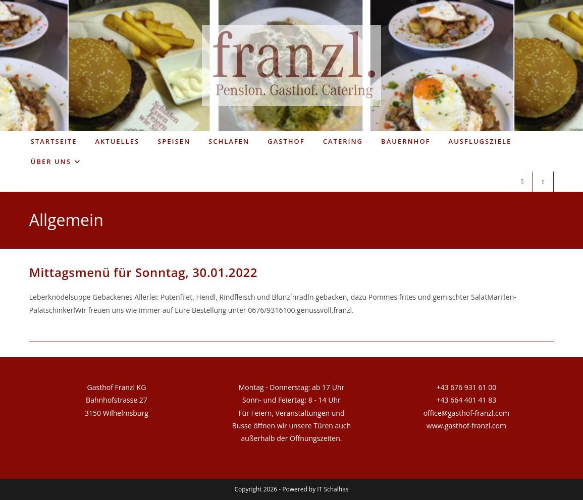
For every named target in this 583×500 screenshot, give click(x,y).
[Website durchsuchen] (543, 182)
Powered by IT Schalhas (315, 489)
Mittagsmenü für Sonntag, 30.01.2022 (143, 272)
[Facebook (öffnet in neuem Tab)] (522, 182)
